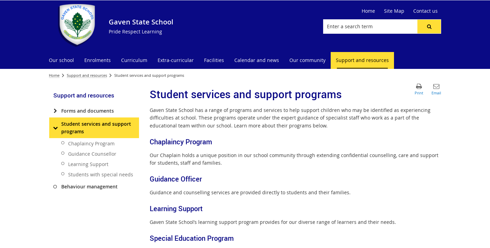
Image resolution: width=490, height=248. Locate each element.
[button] (429, 26)
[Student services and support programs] (55, 127)
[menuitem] (61, 60)
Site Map (394, 11)
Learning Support (88, 164)
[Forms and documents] (55, 111)
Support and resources (87, 75)
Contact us (425, 11)
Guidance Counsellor (92, 154)
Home (368, 11)
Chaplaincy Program (91, 143)
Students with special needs (100, 174)
